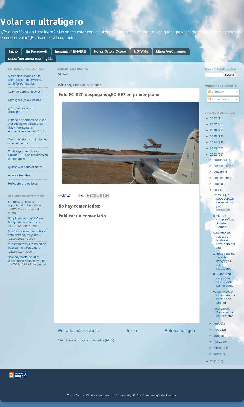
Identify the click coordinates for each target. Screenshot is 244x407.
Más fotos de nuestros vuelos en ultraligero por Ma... (224, 240)
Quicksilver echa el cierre (25, 167)
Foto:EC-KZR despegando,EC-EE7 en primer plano (223, 280)
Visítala (63, 74)
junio (217, 323)
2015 (214, 136)
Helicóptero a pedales (23, 183)
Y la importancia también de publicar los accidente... (27, 245)
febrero (219, 347)
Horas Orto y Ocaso (110, 51)
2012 (214, 154)
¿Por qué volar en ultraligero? (20, 110)
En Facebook (36, 51)
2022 (214, 118)
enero (218, 353)
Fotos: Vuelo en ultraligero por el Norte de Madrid (224, 297)
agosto (219, 183)
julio (217, 189)
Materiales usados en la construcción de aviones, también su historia (25, 79)
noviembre (221, 165)
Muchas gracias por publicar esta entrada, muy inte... (27, 233)
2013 (214, 148)
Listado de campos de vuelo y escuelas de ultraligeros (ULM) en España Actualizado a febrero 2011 (27, 125)
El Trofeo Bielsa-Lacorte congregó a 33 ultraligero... (224, 261)
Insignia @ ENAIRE (70, 51)
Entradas (216, 91)
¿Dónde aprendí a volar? (25, 91)
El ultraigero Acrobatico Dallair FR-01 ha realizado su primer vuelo (28, 155)
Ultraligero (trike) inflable (24, 100)
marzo (218, 341)
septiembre (222, 178)
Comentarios (218, 99)
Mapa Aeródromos (171, 51)
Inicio (13, 51)
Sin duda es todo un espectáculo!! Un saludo (24, 203)
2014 (214, 142)
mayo (218, 329)
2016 (214, 130)
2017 (214, 124)
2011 (214, 361)
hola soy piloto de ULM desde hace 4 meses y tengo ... (27, 260)
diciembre (221, 159)
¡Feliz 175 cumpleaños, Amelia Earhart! (223, 221)
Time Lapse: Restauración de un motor (224, 312)
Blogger (171, 395)
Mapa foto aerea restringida (30, 59)
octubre (219, 171)
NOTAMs (141, 51)
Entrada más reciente (78, 330)
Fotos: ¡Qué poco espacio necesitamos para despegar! (224, 202)
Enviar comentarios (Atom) (96, 340)
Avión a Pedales (19, 175)
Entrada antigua (180, 330)
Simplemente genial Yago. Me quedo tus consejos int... (26, 222)
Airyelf (130, 395)
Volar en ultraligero (41, 21)
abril (217, 335)
